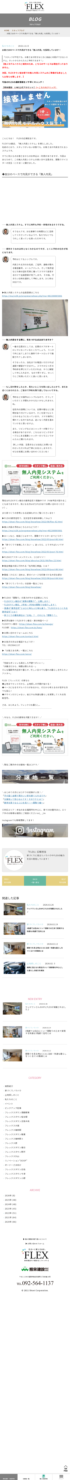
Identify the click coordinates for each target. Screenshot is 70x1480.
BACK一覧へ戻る (35, 880)
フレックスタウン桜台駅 (16, 1116)
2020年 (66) (10, 1221)
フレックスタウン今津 (15, 1173)
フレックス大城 (12, 1125)
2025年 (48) (10, 1199)
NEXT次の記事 (62, 880)
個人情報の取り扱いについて (36, 1239)
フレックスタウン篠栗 (15, 1134)
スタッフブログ (18, 30)
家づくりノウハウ (35, 924)
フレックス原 (11, 1143)
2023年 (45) (10, 1208)
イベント (9, 1103)
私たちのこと (8, 45)
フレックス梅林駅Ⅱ (14, 1138)
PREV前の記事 (7, 880)
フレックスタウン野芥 (15, 1151)
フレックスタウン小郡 (15, 1178)
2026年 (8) (10, 1195)
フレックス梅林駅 (13, 1129)
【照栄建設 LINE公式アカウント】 (19, 87)
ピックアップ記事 (13, 1108)
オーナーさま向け (13, 1164)
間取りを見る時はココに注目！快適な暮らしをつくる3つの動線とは (46, 1055)
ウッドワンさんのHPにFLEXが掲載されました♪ (45, 1008)
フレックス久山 (12, 1156)
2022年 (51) (10, 1213)
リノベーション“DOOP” (16, 1160)
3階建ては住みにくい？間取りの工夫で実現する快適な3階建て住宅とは (45, 1032)
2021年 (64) (10, 1217)
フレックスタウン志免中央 (17, 1121)
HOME (6, 30)
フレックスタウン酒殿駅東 (17, 1112)
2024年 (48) (10, 1204)
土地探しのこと (34, 963)
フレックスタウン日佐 (15, 1169)
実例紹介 (9, 1086)
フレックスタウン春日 (15, 1147)
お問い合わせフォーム (35, 1243)
